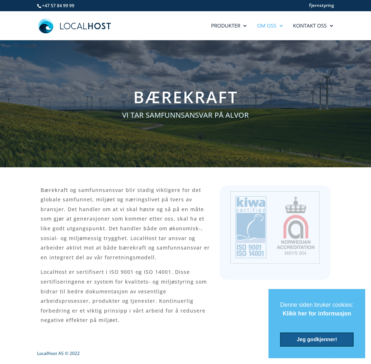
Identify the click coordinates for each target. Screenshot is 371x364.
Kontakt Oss (310, 26)
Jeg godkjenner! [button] (317, 339)
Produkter (225, 26)
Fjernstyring (321, 5)
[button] (281, 323)
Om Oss (266, 26)
